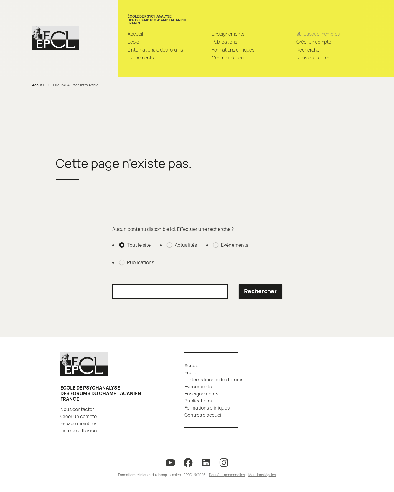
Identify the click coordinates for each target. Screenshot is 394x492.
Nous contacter (312, 57)
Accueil (135, 34)
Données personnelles (227, 475)
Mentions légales (262, 475)
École (133, 42)
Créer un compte (313, 42)
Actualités (186, 245)
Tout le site (139, 245)
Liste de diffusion (78, 430)
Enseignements (228, 34)
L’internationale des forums (155, 50)
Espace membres (78, 423)
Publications (224, 42)
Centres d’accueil (230, 57)
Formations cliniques (233, 50)
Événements (141, 57)
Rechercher (308, 50)
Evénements (234, 245)
